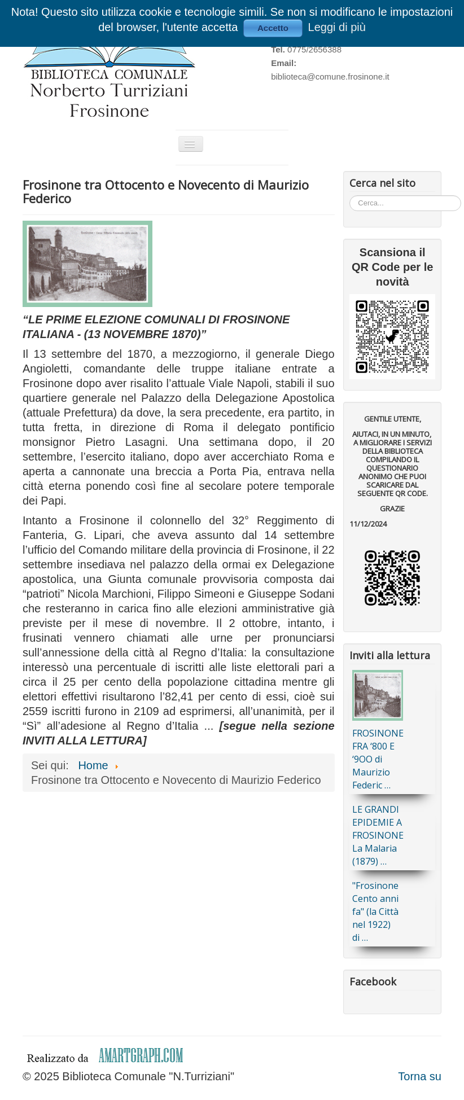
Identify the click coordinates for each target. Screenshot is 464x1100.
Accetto (272, 28)
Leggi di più (337, 27)
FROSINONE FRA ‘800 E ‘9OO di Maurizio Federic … (378, 759)
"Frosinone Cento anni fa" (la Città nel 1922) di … (375, 911)
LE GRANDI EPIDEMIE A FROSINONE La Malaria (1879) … (378, 835)
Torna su (419, 1076)
